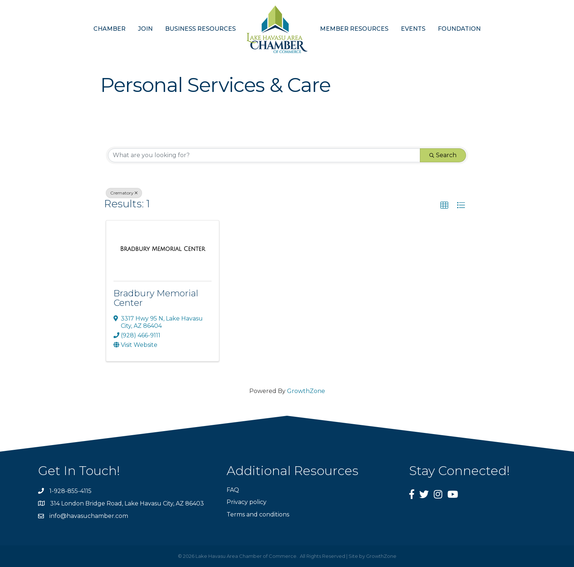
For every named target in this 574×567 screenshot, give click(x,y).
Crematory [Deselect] (124, 193)
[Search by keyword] (264, 155)
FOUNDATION (459, 28)
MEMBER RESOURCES (354, 28)
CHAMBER (109, 28)
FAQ (233, 489)
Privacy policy (246, 502)
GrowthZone (306, 391)
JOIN (145, 28)
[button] (444, 205)
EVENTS (413, 28)
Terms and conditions (258, 514)
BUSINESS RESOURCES (200, 28)
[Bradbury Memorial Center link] (162, 249)
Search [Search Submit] (442, 155)
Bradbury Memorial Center (155, 298)
